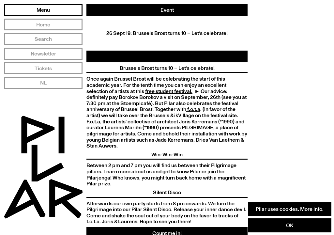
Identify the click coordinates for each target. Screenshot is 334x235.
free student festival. (168, 91)
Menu (43, 9)
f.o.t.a (193, 109)
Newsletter (43, 53)
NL (43, 82)
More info (311, 208)
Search (43, 38)
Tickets (43, 68)
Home (43, 24)
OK (289, 225)
